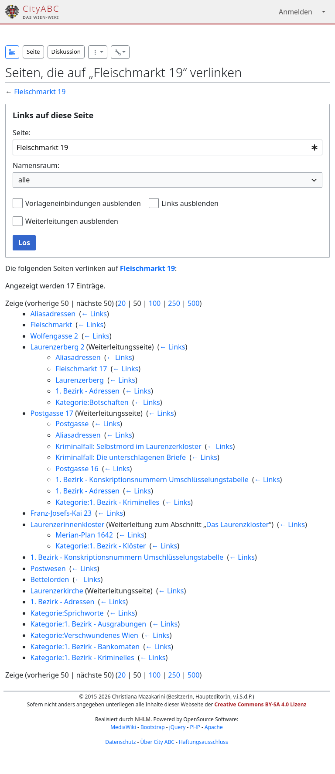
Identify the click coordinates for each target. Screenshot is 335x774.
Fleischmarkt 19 (39, 91)
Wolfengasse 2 (54, 336)
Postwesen (48, 568)
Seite (33, 51)
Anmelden (295, 12)
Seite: (22, 132)
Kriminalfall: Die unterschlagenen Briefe (120, 457)
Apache (214, 727)
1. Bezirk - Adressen (87, 391)
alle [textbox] (24, 180)
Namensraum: (36, 165)
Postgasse (72, 423)
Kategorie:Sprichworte (67, 613)
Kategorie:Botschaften (92, 402)
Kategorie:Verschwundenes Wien (84, 635)
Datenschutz (120, 742)
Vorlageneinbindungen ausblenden (83, 203)
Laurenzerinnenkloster (68, 524)
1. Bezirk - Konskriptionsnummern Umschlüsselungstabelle (151, 479)
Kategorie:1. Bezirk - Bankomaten (85, 646)
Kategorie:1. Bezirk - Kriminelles (107, 502)
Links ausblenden (190, 203)
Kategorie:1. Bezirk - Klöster (100, 546)
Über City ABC (157, 742)
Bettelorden (50, 579)
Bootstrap (152, 727)
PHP (195, 727)
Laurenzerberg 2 (58, 347)
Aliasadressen (53, 314)
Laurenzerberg (79, 380)
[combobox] (167, 148)
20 (122, 303)
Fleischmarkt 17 (81, 368)
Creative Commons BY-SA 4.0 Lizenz (261, 704)
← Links (94, 314)
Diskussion (66, 51)
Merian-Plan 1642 (84, 535)
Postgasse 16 (76, 468)
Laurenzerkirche (57, 591)
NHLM (142, 719)
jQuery (177, 727)
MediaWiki (123, 727)
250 (174, 303)
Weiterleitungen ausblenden (71, 221)
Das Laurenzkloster (237, 524)
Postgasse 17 (52, 413)
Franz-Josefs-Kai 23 (61, 513)
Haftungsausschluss (203, 742)
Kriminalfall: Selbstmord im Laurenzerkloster (128, 446)
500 (193, 303)
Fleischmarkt (51, 324)
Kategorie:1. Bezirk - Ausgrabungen (89, 624)
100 (155, 303)
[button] (12, 52)
